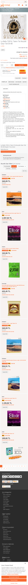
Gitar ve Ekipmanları (7, 494)
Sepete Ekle (21, 65)
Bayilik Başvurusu (6, 522)
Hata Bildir (18, 81)
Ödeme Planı (5, 536)
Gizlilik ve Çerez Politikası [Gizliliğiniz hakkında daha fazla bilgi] (12, 574)
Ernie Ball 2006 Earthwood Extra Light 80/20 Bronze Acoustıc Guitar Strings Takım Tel (13, 286)
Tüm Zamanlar (7, 166)
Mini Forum (11, 81)
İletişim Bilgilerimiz (6, 549)
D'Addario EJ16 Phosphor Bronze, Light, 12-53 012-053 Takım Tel (14, 361)
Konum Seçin (22, 72)
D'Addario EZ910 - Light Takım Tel (9, 323)
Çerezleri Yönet (14, 583)
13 (4, 468)
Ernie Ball (4, 283)
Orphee (3, 246)
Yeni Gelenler (5, 519)
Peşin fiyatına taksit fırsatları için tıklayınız (18, 58)
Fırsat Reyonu (5, 517)
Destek (24, 81)
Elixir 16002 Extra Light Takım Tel (9, 398)
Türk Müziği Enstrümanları (8, 506)
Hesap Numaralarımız (7, 539)
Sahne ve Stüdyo (6, 496)
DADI (3, 431)
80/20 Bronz (7, 99)
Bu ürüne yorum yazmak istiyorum (8, 151)
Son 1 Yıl (14, 166)
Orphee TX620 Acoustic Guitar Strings (10, 248)
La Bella (2, 46)
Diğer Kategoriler (6, 509)
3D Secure (5, 529)
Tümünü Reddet (14, 580)
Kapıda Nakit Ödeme (7, 537)
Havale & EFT (5, 534)
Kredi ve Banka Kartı (7, 531)
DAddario (4, 174)
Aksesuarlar (5, 497)
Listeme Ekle (18, 78)
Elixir (3, 211)
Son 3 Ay (14, 168)
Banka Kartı (5, 532)
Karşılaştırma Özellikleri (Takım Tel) (12, 92)
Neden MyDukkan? (6, 546)
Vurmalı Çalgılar (6, 501)
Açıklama (5, 88)
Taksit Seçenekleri (14, 84)
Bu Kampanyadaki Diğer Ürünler (8, 62)
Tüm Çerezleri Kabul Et (14, 577)
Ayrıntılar (4, 81)
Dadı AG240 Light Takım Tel (8, 433)
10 (21, 466)
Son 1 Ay (24, 170)
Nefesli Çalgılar (6, 504)
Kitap (4, 507)
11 (24, 466)
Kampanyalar (5, 516)
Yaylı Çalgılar (5, 502)
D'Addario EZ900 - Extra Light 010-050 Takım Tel (12, 176)
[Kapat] (25, 563)
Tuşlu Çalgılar (5, 499)
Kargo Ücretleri (6, 521)
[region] (14, 573)
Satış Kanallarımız (6, 551)
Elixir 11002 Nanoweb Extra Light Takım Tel (11, 213)
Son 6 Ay (8, 168)
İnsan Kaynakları (6, 552)
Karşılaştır (24, 78)
